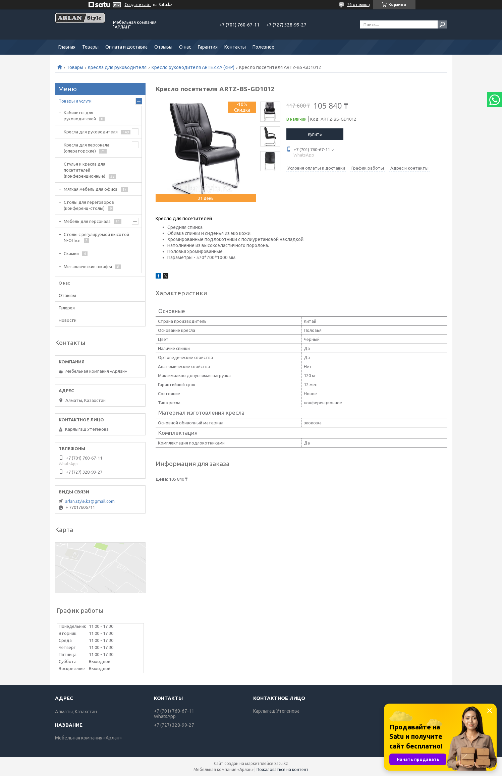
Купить (315, 134)
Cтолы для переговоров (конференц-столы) (89, 205)
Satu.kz (281, 763)
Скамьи (71, 253)
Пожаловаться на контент (283, 769)
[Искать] (442, 24)
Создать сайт (138, 4)
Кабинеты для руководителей (80, 115)
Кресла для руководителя (117, 67)
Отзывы (163, 47)
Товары (90, 47)
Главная (66, 47)
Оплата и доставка (126, 47)
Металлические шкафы (88, 266)
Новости (67, 320)
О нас (185, 47)
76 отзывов (358, 4)
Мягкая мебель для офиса (90, 189)
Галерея (67, 307)
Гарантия (208, 47)
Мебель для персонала (87, 221)
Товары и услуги (75, 101)
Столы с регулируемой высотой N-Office (96, 237)
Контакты (235, 47)
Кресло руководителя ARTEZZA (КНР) (193, 67)
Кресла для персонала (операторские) (86, 147)
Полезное (263, 47)
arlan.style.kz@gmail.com (90, 501)
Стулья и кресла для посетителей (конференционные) (84, 170)
